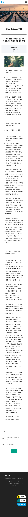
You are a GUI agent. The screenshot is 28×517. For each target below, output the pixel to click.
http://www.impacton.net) (12, 419)
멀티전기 (3, 2)
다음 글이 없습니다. (11, 444)
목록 (14, 451)
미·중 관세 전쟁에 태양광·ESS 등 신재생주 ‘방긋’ (15, 438)
